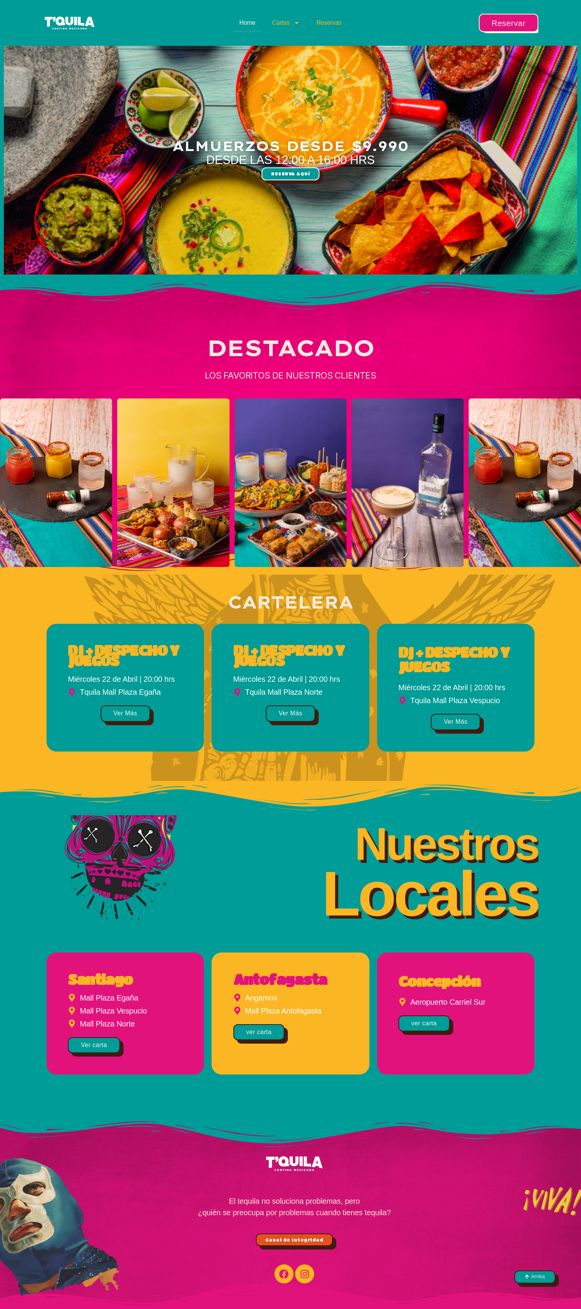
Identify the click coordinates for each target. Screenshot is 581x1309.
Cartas (286, 23)
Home (247, 22)
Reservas (329, 22)
